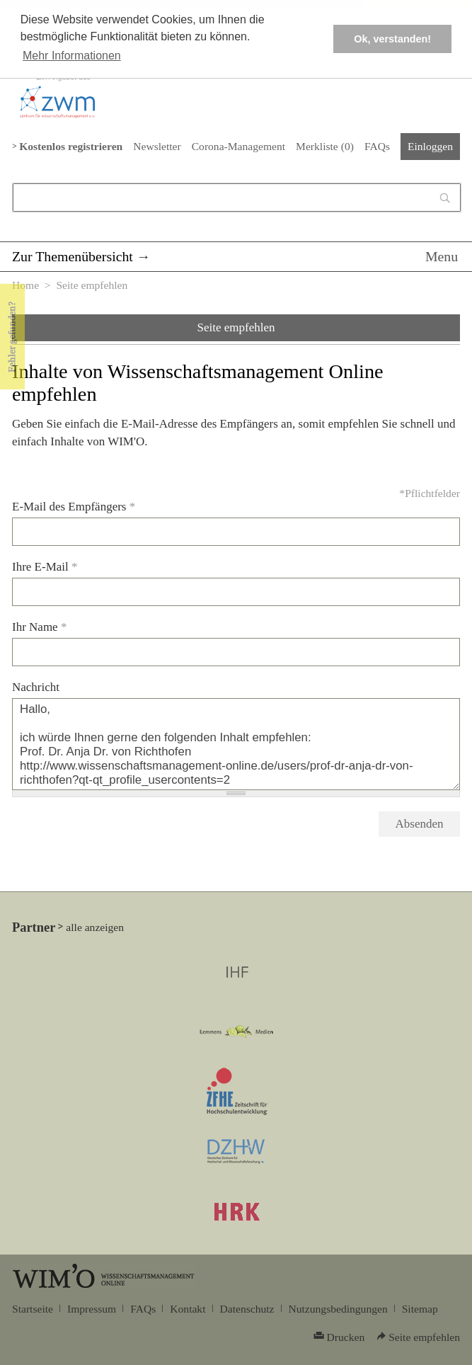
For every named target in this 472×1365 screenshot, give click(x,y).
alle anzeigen (95, 927)
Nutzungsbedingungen (338, 1309)
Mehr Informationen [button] (72, 56)
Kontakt (187, 1309)
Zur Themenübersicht (72, 256)
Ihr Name (39, 627)
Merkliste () (325, 146)
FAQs (377, 146)
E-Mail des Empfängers (73, 506)
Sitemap (420, 1309)
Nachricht (35, 687)
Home (25, 285)
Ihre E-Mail (45, 566)
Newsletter (156, 146)
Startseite (32, 1309)
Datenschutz (247, 1309)
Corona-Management (238, 146)
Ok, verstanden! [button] (392, 39)
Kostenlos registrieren (70, 146)
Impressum (91, 1309)
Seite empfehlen (236, 327)
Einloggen (430, 146)
